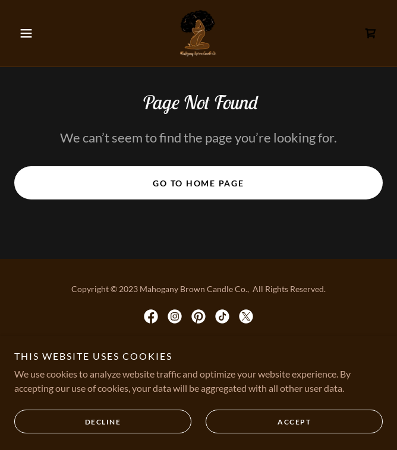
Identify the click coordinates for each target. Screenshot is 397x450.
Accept (294, 421)
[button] (42, 33)
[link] (198, 33)
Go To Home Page (198, 183)
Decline (103, 421)
